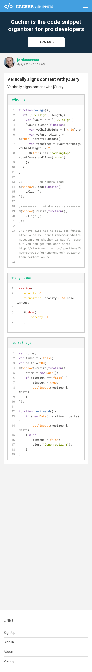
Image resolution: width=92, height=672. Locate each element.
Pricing (9, 661)
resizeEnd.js (21, 342)
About (8, 652)
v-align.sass (21, 277)
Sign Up (9, 632)
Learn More (46, 42)
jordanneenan (28, 60)
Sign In (9, 642)
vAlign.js (18, 99)
